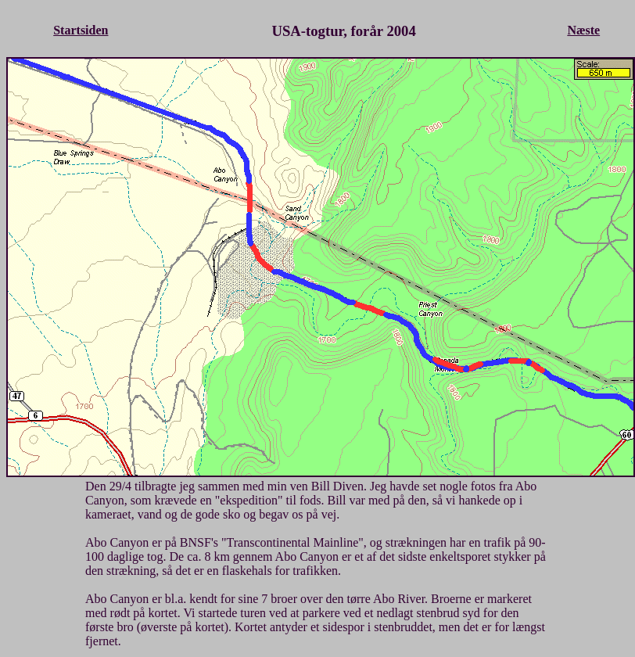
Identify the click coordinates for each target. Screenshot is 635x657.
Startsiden (80, 30)
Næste (583, 30)
